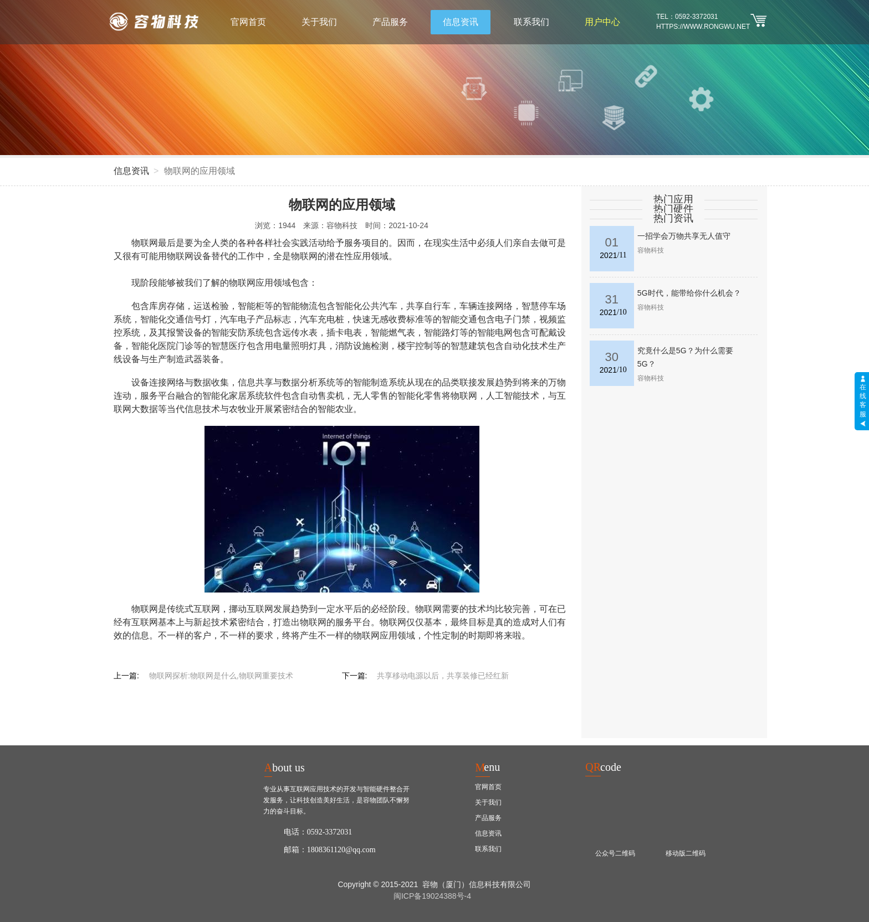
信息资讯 (460, 22)
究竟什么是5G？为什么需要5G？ (685, 357)
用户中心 (602, 22)
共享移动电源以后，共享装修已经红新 (443, 675)
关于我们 (319, 22)
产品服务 (390, 22)
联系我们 (531, 22)
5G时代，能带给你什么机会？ (689, 293)
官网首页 (248, 22)
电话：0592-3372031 (318, 832)
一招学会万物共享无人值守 (683, 235)
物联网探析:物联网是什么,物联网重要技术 (221, 675)
